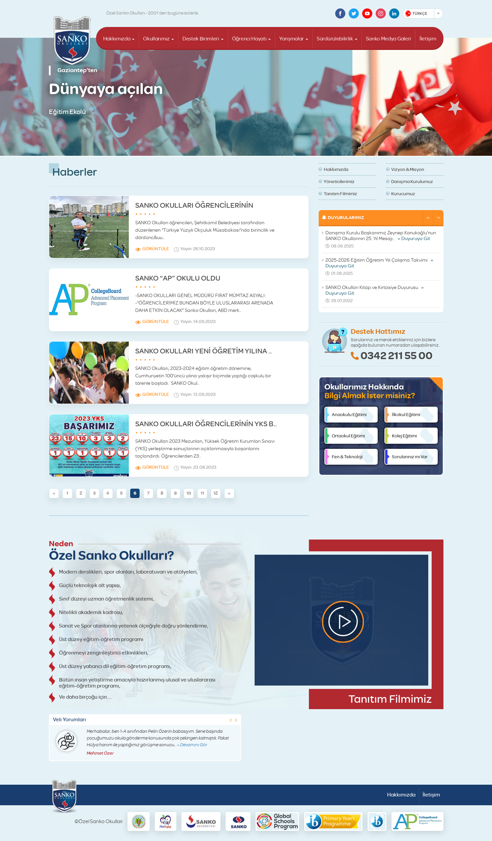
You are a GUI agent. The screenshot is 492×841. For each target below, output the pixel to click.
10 (188, 493)
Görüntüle (155, 248)
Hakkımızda (117, 39)
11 (202, 493)
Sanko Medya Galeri (388, 39)
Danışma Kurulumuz (412, 181)
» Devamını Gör (192, 745)
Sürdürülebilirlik (335, 39)
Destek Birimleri (200, 39)
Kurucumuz (403, 193)
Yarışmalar (291, 39)
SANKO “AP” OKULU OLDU (177, 278)
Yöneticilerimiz (339, 181)
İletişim (427, 39)
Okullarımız (156, 39)
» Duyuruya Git (414, 238)
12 (215, 493)
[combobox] (423, 13)
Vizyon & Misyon (407, 169)
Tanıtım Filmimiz (340, 193)
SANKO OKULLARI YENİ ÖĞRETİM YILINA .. (203, 351)
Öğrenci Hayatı (249, 39)
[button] (428, 217)
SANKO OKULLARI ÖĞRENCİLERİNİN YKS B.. (206, 423)
